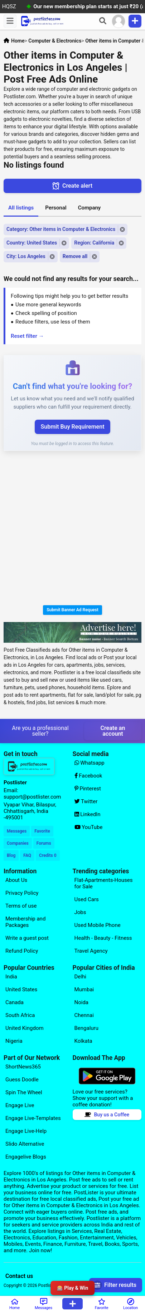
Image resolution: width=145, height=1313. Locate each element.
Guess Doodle (22, 1079)
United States (21, 989)
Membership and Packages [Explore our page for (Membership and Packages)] (25, 921)
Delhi (80, 976)
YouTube (88, 827)
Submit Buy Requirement (72, 426)
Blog (11, 855)
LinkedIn (87, 814)
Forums (44, 843)
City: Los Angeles (25, 256)
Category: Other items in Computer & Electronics (60, 229)
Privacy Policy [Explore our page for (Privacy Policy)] (21, 893)
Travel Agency (91, 951)
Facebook (88, 776)
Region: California (94, 243)
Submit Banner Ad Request (72, 609)
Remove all (75, 256)
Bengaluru (86, 1028)
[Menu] (10, 21)
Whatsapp (89, 763)
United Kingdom (24, 1028)
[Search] (102, 21)
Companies (18, 843)
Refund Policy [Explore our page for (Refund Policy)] (21, 951)
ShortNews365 (23, 1066)
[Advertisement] (72, 529)
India (11, 976)
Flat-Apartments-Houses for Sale (103, 883)
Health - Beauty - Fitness (103, 938)
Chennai (84, 1015)
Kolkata (83, 1041)
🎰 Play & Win (72, 1288)
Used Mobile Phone (97, 925)
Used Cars (86, 899)
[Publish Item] (135, 21)
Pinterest (87, 788)
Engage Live (19, 1105)
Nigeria (14, 1041)
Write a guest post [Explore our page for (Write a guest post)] (27, 938)
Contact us (19, 1276)
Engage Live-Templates (33, 1118)
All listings (21, 207)
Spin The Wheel (23, 1092)
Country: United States (31, 243)
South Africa (20, 1015)
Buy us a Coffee (106, 1114)
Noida (81, 1002)
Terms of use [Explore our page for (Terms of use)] (21, 906)
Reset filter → (27, 336)
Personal (56, 207)
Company (89, 207)
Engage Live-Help (26, 1131)
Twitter (86, 801)
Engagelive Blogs (25, 1157)
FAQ (27, 855)
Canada (14, 1002)
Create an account (113, 731)
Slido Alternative (24, 1144)
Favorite (42, 831)
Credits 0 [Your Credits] (47, 855)
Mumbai (84, 989)
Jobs (80, 912)
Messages (16, 831)
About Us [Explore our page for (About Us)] (16, 880)
